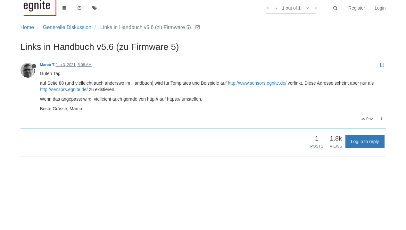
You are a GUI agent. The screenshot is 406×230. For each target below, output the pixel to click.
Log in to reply (365, 141)
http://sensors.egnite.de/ (64, 89)
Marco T (47, 65)
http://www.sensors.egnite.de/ (257, 83)
